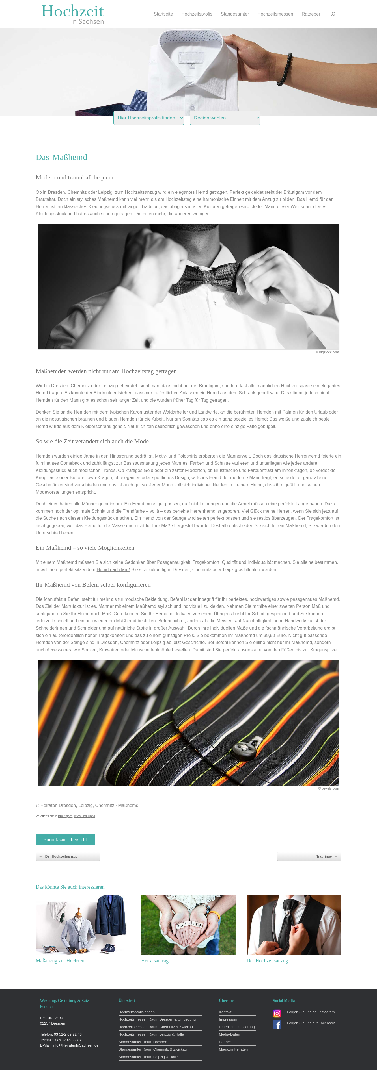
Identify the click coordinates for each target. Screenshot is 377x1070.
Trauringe (327, 856)
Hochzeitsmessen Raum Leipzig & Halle (151, 1034)
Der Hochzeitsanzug (58, 856)
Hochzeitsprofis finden (137, 1012)
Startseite (163, 14)
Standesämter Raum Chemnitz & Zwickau (153, 1049)
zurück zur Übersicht (65, 839)
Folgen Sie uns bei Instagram (311, 1012)
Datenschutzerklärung (237, 1027)
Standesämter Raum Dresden (143, 1042)
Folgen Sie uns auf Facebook (311, 1023)
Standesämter (235, 14)
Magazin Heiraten (233, 1049)
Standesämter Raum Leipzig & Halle (148, 1057)
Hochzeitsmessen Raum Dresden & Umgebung (157, 1019)
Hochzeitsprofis (196, 14)
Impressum (228, 1019)
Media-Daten (229, 1034)
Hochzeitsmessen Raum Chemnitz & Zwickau (156, 1027)
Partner (225, 1042)
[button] (333, 14)
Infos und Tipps (84, 816)
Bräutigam (65, 816)
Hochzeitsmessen (275, 14)
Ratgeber (311, 14)
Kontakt (225, 1012)
